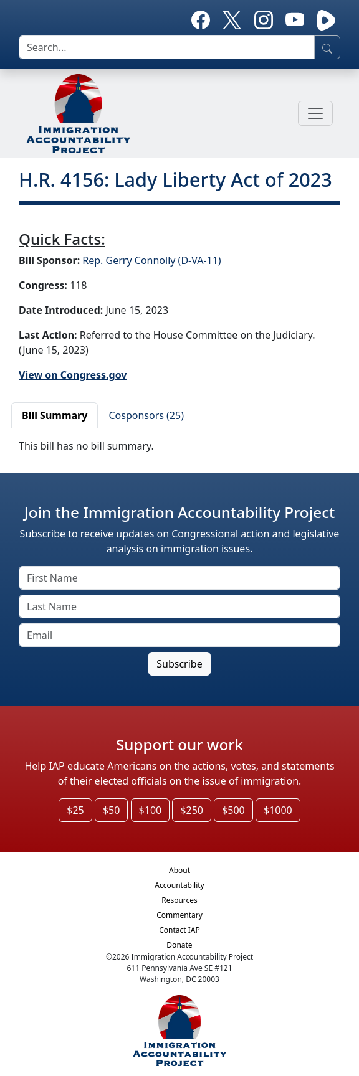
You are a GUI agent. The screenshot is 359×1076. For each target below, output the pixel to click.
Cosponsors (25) (146, 415)
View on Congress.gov (73, 375)
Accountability (179, 885)
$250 (191, 810)
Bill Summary (54, 415)
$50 (111, 810)
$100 (150, 810)
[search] (167, 47)
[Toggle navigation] (315, 113)
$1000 (278, 810)
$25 (75, 810)
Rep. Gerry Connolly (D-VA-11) (151, 260)
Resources (179, 900)
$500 (233, 810)
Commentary (179, 915)
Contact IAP (179, 930)
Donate (179, 945)
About (179, 870)
